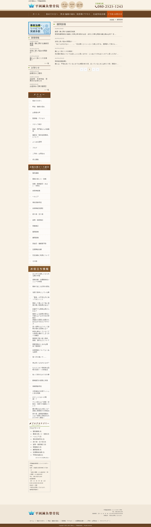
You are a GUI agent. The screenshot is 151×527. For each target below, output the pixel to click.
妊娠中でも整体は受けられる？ (40, 310)
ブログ (34, 148)
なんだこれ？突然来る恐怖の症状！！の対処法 (40, 368)
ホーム (36, 15)
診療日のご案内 (36, 73)
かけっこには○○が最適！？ (39, 398)
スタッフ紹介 (37, 124)
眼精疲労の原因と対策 (40, 380)
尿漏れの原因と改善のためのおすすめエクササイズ (40, 321)
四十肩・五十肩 (37, 214)
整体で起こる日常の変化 (40, 286)
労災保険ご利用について (40, 255)
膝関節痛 (35, 237)
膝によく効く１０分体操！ (38, 59)
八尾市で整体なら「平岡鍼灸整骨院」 (75, 525)
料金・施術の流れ (68, 15)
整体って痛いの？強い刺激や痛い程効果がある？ (40, 304)
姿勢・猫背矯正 (37, 220)
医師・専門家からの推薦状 (40, 130)
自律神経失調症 (37, 208)
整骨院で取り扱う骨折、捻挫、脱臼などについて (40, 339)
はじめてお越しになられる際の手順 (40, 274)
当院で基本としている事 (40, 292)
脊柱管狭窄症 (37, 202)
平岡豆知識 (37, 455)
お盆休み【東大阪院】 (38, 86)
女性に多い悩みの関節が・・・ (38, 51)
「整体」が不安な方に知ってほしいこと (40, 298)
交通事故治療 (99, 15)
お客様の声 (36, 112)
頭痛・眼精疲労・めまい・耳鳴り (40, 185)
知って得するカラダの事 (40, 374)
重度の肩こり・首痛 (39, 179)
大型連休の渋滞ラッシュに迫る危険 (40, 392)
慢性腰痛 (35, 173)
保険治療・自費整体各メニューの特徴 (40, 280)
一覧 (47, 63)
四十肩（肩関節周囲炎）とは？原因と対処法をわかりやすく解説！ (40, 415)
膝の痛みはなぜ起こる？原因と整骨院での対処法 (40, 410)
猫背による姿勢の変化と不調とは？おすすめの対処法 (40, 316)
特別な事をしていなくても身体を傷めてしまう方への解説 (40, 333)
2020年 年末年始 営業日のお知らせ (38, 80)
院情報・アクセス (83, 15)
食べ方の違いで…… (39, 357)
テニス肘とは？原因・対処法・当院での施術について (40, 404)
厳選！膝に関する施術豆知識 (39, 44)
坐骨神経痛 (36, 190)
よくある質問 (37, 142)
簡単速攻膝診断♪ (60, 61)
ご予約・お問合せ (115, 15)
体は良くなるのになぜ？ (40, 363)
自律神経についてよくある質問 (40, 351)
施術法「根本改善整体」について (40, 136)
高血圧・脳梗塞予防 (39, 243)
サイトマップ (104, 521)
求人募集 (35, 159)
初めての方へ (52, 15)
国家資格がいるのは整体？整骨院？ (40, 345)
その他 (34, 261)
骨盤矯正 (35, 226)
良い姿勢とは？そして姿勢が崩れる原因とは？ (40, 327)
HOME (112, 19)
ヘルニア (35, 196)
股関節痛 (35, 232)
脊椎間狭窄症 (37, 386)
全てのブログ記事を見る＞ (42, 457)
